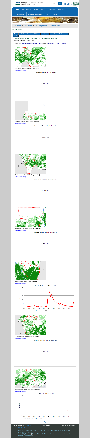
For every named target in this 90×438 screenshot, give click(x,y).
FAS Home (17, 26)
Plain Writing (22, 432)
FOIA (36, 432)
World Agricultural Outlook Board (60, 430)
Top (45, 422)
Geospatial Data (20, 14)
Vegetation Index (45, 33)
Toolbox (15, 33)
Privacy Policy (36, 434)
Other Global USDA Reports (35, 14)
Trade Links (30, 432)
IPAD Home (28, 26)
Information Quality (65, 434)
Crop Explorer (41, 26)
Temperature (29, 33)
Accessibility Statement (24, 434)
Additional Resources (63, 33)
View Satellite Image (21, 70)
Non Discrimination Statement (50, 434)
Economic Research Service (41, 430)
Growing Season (54, 33)
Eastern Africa (55, 26)
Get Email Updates (68, 426)
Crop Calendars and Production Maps (55, 9)
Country (15, 35)
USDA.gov (29, 430)
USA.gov (20, 435)
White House (28, 435)
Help (47, 14)
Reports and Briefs (27, 9)
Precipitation (22, 33)
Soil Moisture (36, 33)
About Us (54, 14)
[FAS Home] (24, 3)
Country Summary (38, 9)
